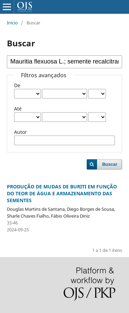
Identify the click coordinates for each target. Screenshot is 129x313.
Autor (20, 132)
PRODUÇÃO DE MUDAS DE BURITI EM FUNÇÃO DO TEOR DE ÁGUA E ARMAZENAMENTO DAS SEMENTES (62, 193)
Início (12, 23)
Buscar (109, 164)
